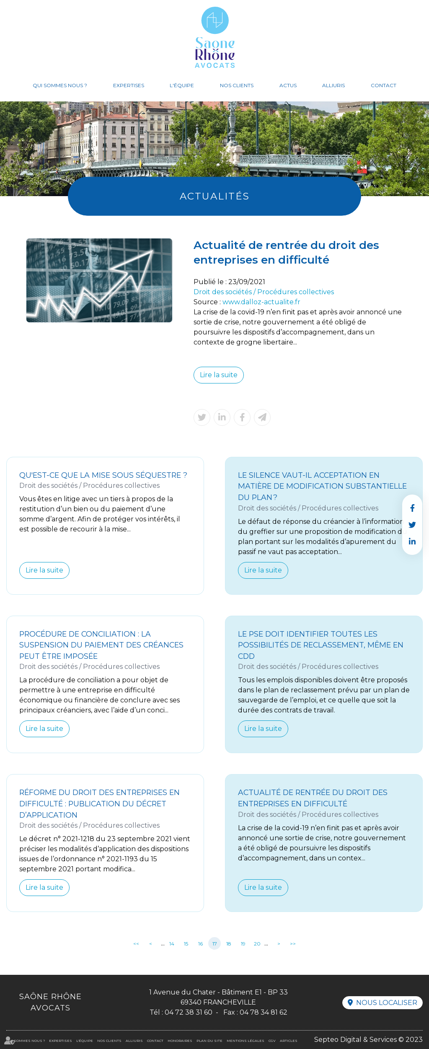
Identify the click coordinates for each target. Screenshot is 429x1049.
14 (171, 943)
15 (186, 943)
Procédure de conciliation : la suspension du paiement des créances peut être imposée (101, 644)
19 (243, 943)
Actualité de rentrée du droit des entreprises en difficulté (313, 798)
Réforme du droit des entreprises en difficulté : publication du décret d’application (99, 803)
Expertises (128, 85)
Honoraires (180, 1041)
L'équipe (182, 85)
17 (214, 943)
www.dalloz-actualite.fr (261, 302)
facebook (412, 508)
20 (257, 943)
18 (228, 943)
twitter (412, 524)
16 (200, 943)
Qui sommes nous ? (60, 85)
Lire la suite (219, 375)
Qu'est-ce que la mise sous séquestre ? (103, 475)
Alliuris (333, 85)
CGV (272, 1041)
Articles (288, 1041)
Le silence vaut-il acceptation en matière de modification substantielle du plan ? (322, 486)
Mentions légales (245, 1041)
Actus (288, 85)
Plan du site (209, 1041)
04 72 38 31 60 (188, 1012)
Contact (383, 85)
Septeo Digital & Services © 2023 (368, 1040)
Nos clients (236, 85)
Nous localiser (386, 1003)
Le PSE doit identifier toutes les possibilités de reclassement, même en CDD (320, 644)
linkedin (412, 541)
